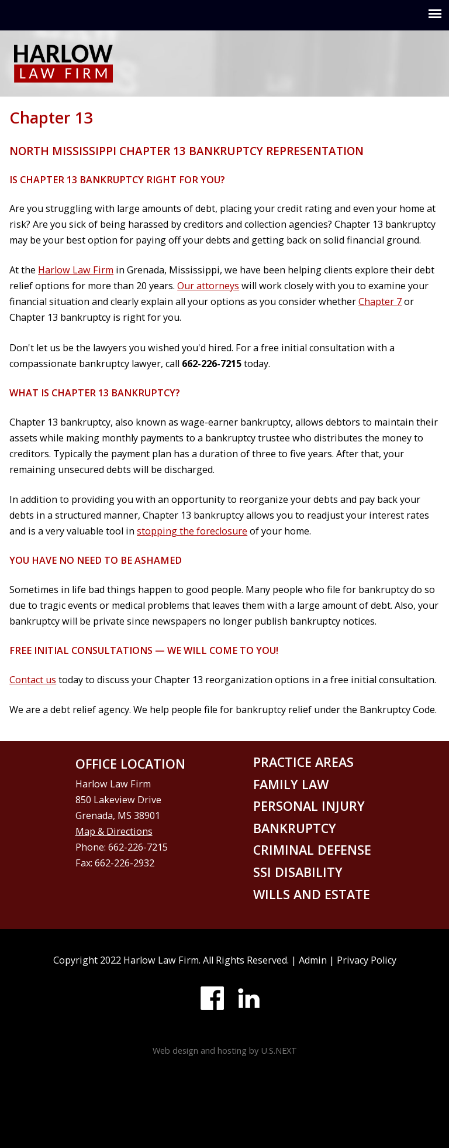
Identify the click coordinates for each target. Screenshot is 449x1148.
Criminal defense (312, 849)
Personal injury (309, 805)
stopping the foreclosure (192, 531)
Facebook (212, 998)
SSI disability (298, 871)
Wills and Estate (311, 894)
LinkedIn (248, 998)
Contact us (32, 679)
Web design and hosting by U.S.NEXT (225, 1050)
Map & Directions (114, 831)
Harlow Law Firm (75, 269)
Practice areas (303, 761)
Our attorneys (208, 285)
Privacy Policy (366, 960)
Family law (291, 784)
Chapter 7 (380, 301)
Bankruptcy (294, 828)
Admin (313, 960)
